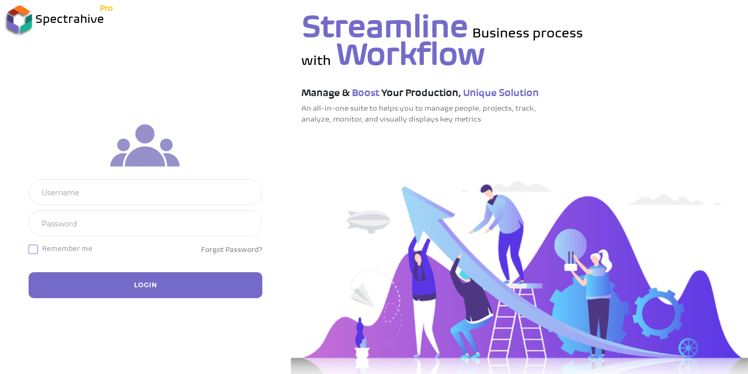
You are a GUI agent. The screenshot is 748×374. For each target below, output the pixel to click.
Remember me (67, 249)
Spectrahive (55, 20)
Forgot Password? (231, 250)
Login (145, 285)
